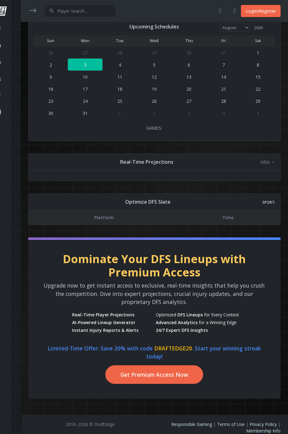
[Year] (261, 27)
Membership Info (263, 431)
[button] (10, 30)
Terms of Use (231, 424)
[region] (10, 213)
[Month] (235, 28)
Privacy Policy (263, 424)
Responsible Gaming (191, 424)
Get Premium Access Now (155, 374)
